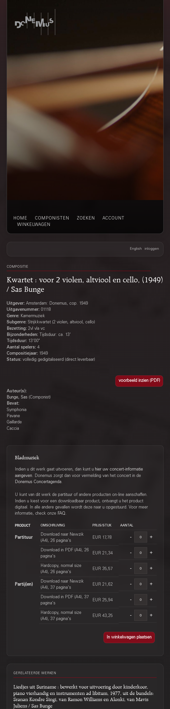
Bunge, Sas (17, 397)
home (20, 218)
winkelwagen (33, 225)
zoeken (86, 218)
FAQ (61, 514)
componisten (52, 218)
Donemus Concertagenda (38, 482)
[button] (139, 381)
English (136, 249)
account (113, 218)
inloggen (152, 249)
